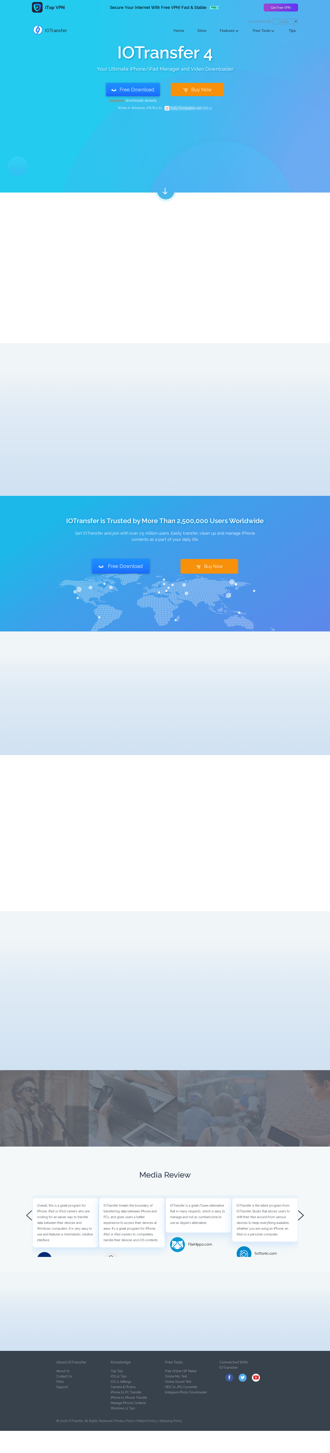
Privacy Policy (125, 1421)
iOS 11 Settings (121, 1381)
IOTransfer (50, 30)
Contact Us (64, 1376)
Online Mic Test (176, 1376)
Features (229, 31)
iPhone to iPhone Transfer (129, 1397)
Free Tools (263, 31)
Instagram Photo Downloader (186, 1392)
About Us (63, 1371)
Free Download (133, 89)
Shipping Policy (171, 1421)
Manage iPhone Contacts (128, 1403)
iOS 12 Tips (119, 1376)
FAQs (60, 1381)
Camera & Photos (123, 1387)
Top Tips (117, 1371)
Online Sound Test (178, 1381)
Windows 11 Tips (123, 1408)
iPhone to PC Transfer (126, 1392)
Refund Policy (147, 1421)
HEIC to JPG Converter (181, 1387)
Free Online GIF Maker (181, 1371)
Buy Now (197, 89)
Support (62, 1387)
